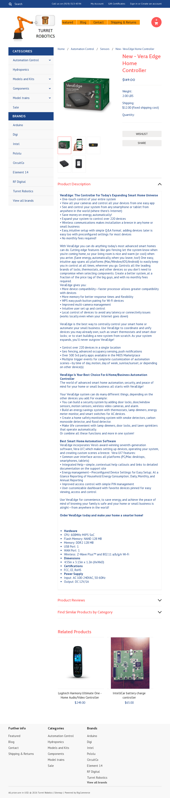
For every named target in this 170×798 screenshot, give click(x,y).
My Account (97, 3)
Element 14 (20, 172)
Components (21, 88)
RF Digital (19, 182)
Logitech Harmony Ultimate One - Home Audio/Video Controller (80, 695)
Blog (83, 22)
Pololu (17, 153)
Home (61, 49)
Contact (98, 22)
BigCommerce (83, 792)
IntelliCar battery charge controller (129, 695)
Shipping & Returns (123, 22)
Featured (67, 22)
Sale (16, 107)
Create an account (151, 3)
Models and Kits (23, 79)
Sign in (134, 3)
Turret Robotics (23, 191)
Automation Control (26, 60)
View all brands (23, 201)
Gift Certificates (116, 3)
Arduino (18, 125)
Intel (16, 144)
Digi (15, 134)
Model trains (21, 98)
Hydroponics (21, 69)
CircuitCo (18, 163)
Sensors (104, 49)
